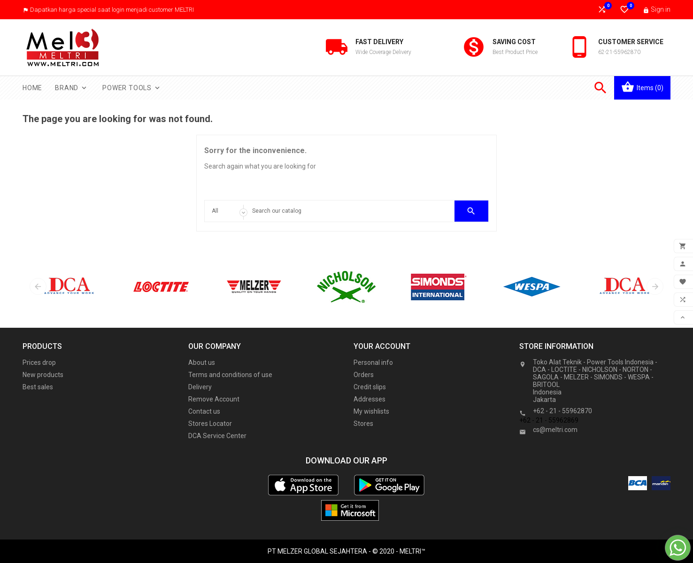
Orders (364, 374)
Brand (71, 88)
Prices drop (39, 362)
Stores (363, 423)
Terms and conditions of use (230, 374)
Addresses (369, 399)
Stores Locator (210, 423)
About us (201, 362)
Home (32, 88)
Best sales (38, 387)
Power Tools (132, 88)
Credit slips (370, 387)
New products (43, 374)
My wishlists (371, 411)
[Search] (346, 211)
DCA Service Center (217, 436)
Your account (382, 346)
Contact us (204, 411)
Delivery (200, 387)
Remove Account (213, 399)
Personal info (373, 362)
